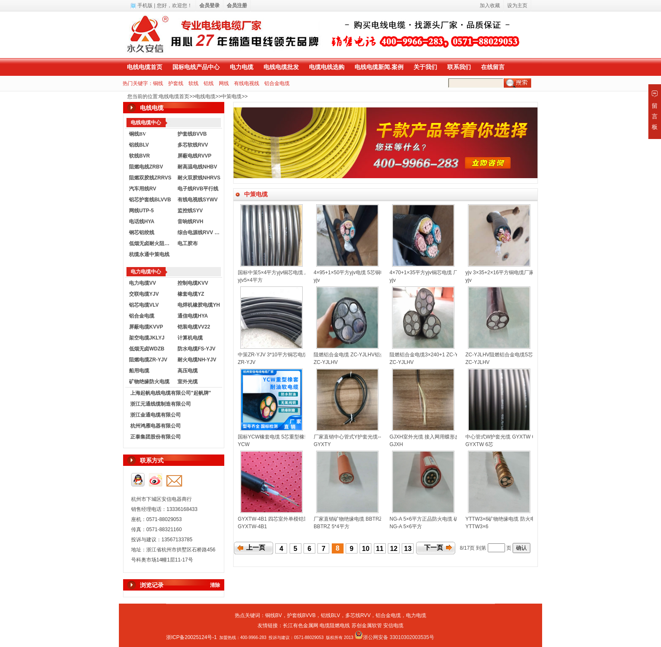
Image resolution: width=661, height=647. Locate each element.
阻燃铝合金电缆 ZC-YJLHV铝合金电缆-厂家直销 (368, 355)
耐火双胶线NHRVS (198, 178)
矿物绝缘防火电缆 (149, 382)
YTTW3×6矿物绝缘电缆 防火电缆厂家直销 (513, 519)
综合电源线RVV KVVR (199, 232)
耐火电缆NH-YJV (196, 360)
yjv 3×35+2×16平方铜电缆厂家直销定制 (509, 272)
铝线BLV (139, 145)
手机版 (145, 5)
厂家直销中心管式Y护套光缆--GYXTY (356, 437)
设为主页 (517, 5)
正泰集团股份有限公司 (155, 437)
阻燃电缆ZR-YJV (148, 360)
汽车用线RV (142, 189)
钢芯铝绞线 (141, 232)
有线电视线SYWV (197, 200)
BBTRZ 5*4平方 (331, 526)
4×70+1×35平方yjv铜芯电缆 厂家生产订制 (437, 272)
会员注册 (237, 5)
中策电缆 (231, 96)
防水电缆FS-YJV (196, 349)
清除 (215, 585)
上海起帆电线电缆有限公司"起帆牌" (170, 393)
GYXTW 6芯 (479, 444)
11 (380, 548)
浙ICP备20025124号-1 (191, 637)
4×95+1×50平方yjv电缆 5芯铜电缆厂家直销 (362, 272)
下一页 (433, 547)
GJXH (396, 444)
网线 (224, 83)
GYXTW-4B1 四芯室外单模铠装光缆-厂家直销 (289, 519)
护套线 (175, 83)
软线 (193, 83)
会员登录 (209, 5)
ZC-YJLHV (326, 362)
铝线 (209, 83)
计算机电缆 (190, 338)
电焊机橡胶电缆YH (198, 305)
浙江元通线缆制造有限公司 (160, 404)
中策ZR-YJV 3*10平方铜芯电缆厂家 (278, 355)
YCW (244, 444)
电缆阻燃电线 (335, 625)
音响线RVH (190, 222)
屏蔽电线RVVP (194, 156)
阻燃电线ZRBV (146, 167)
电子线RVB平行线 (197, 189)
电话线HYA (141, 222)
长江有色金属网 (300, 625)
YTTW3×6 (476, 526)
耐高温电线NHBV (197, 167)
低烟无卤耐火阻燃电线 (151, 243)
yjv (317, 280)
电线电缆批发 (281, 67)
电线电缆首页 (144, 67)
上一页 (255, 547)
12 (394, 548)
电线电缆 (205, 96)
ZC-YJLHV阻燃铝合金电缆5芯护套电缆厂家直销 (519, 355)
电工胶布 (187, 243)
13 (408, 548)
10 (366, 548)
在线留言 (493, 67)
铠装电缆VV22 (193, 327)
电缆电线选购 (326, 67)
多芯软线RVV (192, 145)
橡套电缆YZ (190, 294)
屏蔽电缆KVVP (146, 327)
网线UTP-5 (141, 211)
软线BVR (139, 156)
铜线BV (273, 615)
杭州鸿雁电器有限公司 (155, 426)
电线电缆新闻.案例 (379, 67)
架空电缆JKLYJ (146, 338)
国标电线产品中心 (196, 67)
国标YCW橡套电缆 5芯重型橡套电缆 (279, 437)
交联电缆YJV (144, 294)
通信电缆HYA (192, 316)
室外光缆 (187, 382)
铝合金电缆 (277, 83)
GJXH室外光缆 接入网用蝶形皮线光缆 (432, 437)
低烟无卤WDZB (146, 349)
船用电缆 (139, 371)
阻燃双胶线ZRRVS (150, 178)
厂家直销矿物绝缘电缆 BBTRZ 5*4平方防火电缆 (368, 519)
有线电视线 (246, 83)
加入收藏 (490, 5)
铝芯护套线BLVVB (150, 200)
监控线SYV (190, 211)
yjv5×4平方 (250, 280)
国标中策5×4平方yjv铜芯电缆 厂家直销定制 (286, 272)
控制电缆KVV (192, 283)
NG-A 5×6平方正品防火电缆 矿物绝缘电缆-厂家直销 (448, 519)
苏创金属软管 (367, 625)
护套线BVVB (192, 134)
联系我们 (459, 67)
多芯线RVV (358, 615)
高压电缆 (187, 371)
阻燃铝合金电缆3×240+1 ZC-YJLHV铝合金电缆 (443, 355)
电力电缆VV (142, 283)
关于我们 (425, 67)
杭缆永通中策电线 (149, 254)
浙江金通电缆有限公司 (155, 415)
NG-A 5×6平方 (406, 526)
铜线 (158, 83)
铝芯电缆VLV (144, 305)
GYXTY (322, 444)
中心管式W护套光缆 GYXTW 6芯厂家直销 (512, 437)
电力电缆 (241, 67)
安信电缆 (393, 625)
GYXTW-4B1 (252, 526)
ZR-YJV (246, 362)
